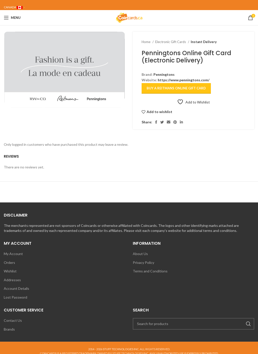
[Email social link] (168, 122)
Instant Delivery (204, 42)
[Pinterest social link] (175, 122)
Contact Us (13, 320)
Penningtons (164, 74)
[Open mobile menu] (12, 18)
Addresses (12, 280)
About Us (140, 254)
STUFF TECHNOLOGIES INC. (121, 349)
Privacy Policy (143, 262)
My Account (13, 254)
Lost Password (15, 297)
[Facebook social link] (156, 122)
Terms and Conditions (150, 271)
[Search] (193, 324)
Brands (9, 329)
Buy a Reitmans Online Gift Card (176, 88)
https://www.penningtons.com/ (183, 80)
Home (146, 42)
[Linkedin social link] (181, 122)
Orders (9, 262)
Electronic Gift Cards (171, 42)
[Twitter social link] (162, 122)
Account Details (16, 288)
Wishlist (10, 271)
